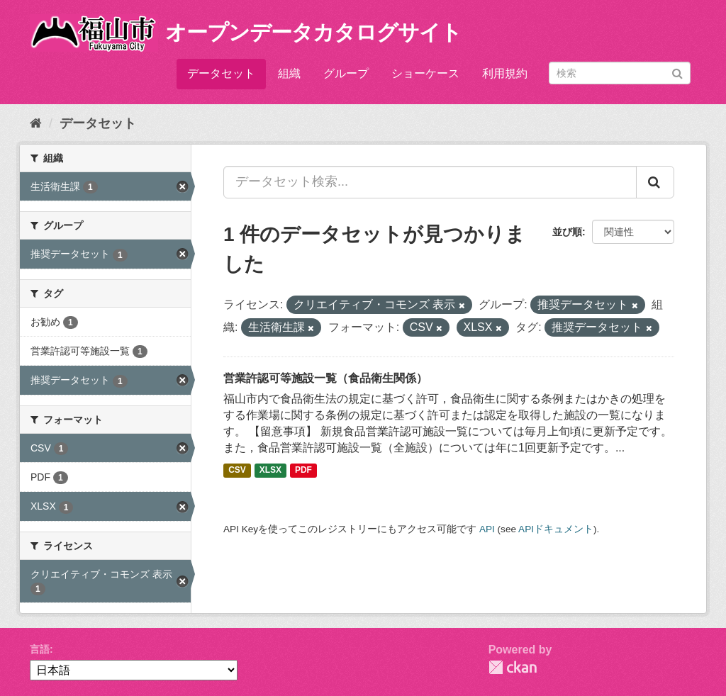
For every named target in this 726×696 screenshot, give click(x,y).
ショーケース (425, 73)
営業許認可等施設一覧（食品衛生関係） (325, 378)
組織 (289, 73)
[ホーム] (36, 123)
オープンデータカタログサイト (313, 32)
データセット (221, 73)
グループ (346, 73)
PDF (303, 471)
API (487, 529)
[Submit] (677, 72)
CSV (237, 471)
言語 (40, 649)
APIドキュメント (555, 529)
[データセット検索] (620, 73)
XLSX (270, 471)
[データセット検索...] (430, 182)
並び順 (567, 231)
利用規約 (504, 73)
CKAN (512, 667)
